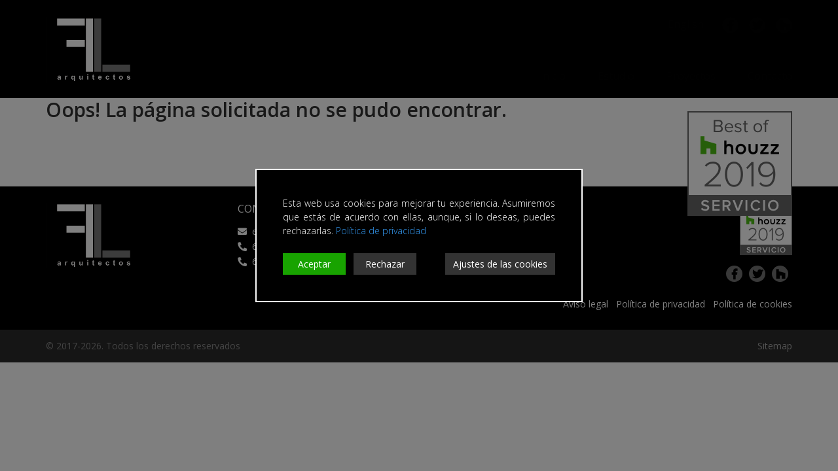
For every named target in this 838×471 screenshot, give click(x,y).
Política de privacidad (381, 230)
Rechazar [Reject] (385, 264)
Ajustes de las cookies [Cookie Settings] (500, 264)
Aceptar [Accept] (314, 264)
